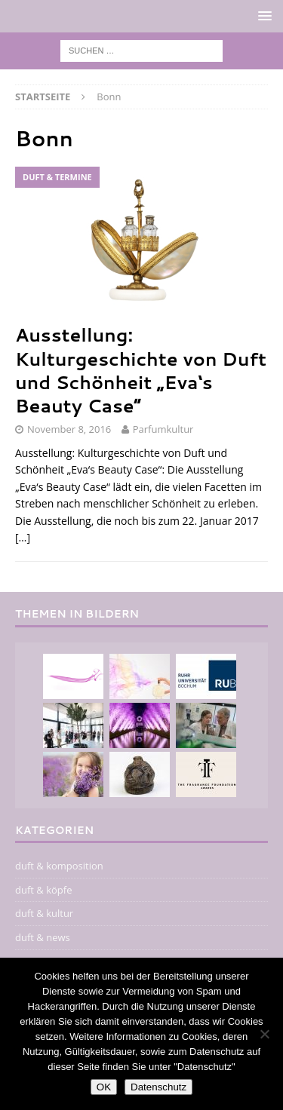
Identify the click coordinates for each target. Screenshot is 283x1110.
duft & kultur (44, 913)
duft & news (42, 937)
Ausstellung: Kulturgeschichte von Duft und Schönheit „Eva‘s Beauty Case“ (140, 370)
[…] (22, 537)
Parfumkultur (163, 429)
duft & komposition (59, 865)
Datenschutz (158, 1087)
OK (104, 1087)
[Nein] (264, 1033)
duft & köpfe (43, 890)
